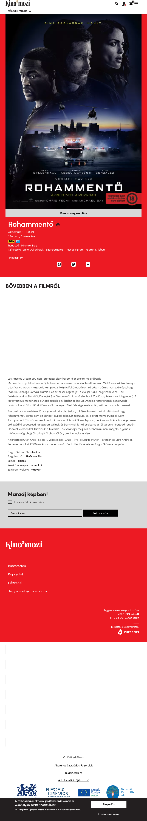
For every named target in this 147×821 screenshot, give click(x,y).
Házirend (15, 583)
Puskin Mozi (74, 694)
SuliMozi (74, 709)
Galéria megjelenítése (73, 213)
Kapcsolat (15, 574)
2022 (29, 231)
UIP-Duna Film (33, 456)
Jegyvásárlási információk (27, 591)
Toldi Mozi (74, 742)
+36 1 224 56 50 (128, 613)
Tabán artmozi (74, 724)
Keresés (116, 3)
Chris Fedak (33, 452)
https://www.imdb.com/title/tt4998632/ (11, 241)
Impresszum (17, 566)
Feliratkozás (100, 513)
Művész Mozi (74, 679)
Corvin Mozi (74, 650)
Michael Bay (29, 245)
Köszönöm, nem (108, 814)
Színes (22, 460)
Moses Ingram (75, 249)
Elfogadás (109, 804)
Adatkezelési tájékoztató (73, 780)
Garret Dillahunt (96, 249)
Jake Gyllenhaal (33, 249)
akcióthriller (15, 231)
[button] (125, 4)
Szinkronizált (28, 236)
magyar (36, 469)
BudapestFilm (73, 772)
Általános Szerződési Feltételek (73, 765)
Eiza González (55, 249)
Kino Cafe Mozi (74, 665)
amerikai (36, 465)
